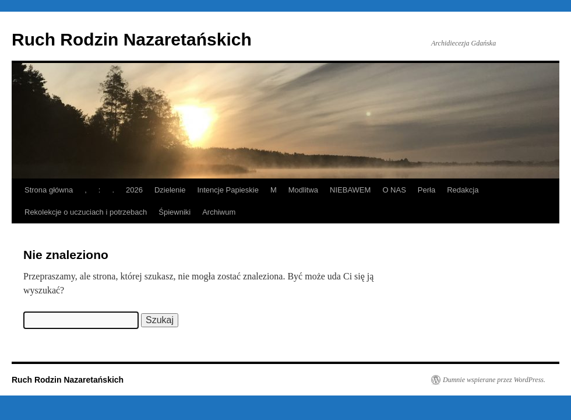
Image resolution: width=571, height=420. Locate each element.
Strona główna (48, 190)
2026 (134, 190)
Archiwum (218, 212)
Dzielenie (169, 190)
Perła (426, 190)
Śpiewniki (174, 212)
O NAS (394, 190)
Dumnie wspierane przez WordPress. (494, 380)
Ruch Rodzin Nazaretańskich (132, 39)
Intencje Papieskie (228, 190)
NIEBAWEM (350, 190)
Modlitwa (303, 190)
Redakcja (462, 190)
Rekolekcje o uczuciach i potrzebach (85, 212)
